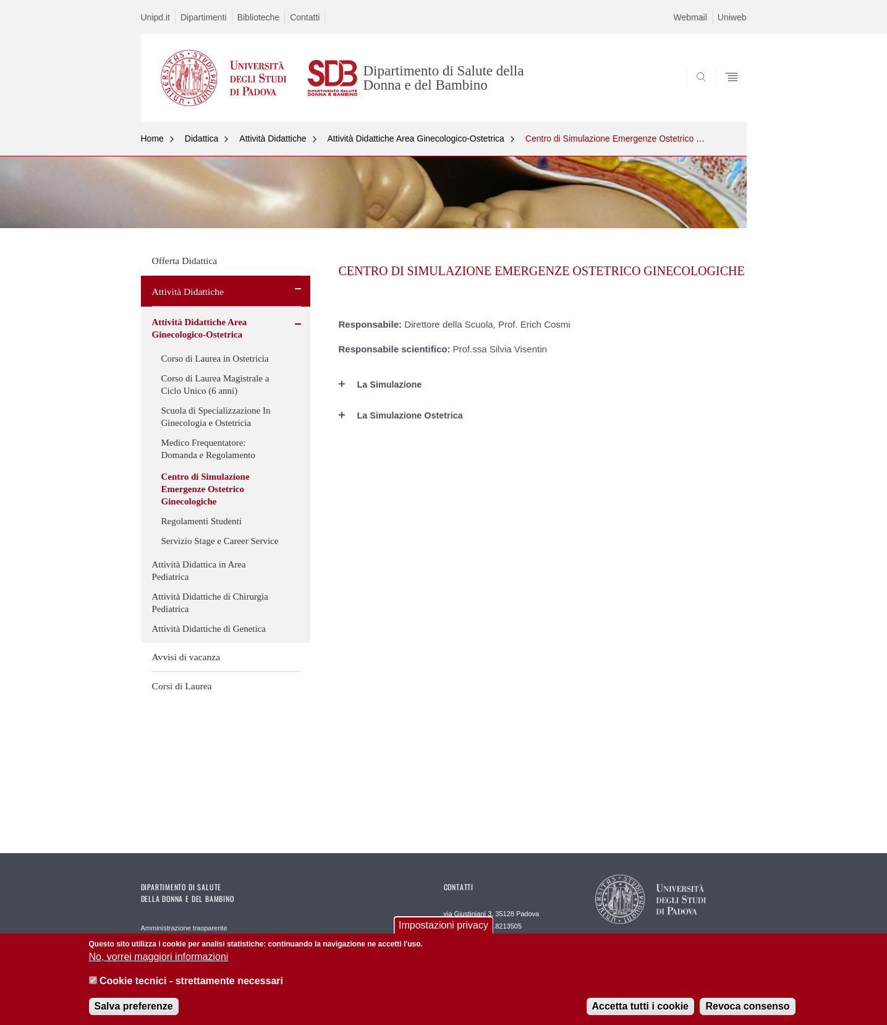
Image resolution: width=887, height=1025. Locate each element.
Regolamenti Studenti (201, 521)
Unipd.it (155, 17)
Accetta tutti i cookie (640, 1006)
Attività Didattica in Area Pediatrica (199, 570)
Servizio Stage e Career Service (220, 541)
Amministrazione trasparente (184, 928)
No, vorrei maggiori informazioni (159, 956)
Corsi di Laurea (182, 686)
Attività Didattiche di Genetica (209, 629)
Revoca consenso (747, 1006)
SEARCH (724, 92)
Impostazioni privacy (443, 925)
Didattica (201, 138)
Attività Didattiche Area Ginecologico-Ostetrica (416, 138)
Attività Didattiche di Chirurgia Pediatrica (210, 603)
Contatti (305, 17)
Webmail (690, 17)
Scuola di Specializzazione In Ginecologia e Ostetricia (216, 417)
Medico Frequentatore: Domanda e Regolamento (208, 449)
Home (152, 138)
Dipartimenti (203, 17)
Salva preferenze (134, 1006)
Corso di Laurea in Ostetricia (215, 359)
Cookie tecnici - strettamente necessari (191, 981)
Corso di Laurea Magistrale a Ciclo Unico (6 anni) (215, 384)
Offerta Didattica (185, 260)
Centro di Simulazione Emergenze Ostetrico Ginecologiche (638, 138)
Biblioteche (258, 17)
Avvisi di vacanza (186, 657)
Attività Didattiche (272, 138)
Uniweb (732, 17)
